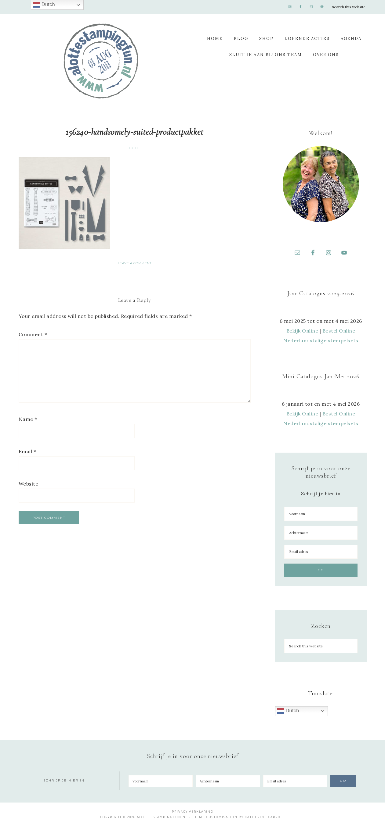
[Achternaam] (321, 533)
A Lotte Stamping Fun (101, 61)
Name (28, 419)
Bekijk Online (302, 331)
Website (28, 484)
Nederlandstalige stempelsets (320, 340)
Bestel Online (338, 331)
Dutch (288, 711)
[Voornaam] (321, 514)
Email (27, 451)
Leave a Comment (134, 263)
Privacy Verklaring (192, 811)
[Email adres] (321, 552)
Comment (33, 334)
